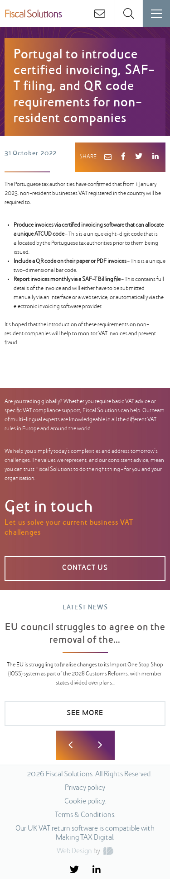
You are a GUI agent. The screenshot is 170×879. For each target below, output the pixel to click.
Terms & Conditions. (85, 815)
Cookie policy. (85, 801)
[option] (85, 669)
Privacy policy (85, 788)
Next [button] (100, 745)
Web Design (74, 851)
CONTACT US (85, 568)
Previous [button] (70, 745)
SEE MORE (85, 713)
